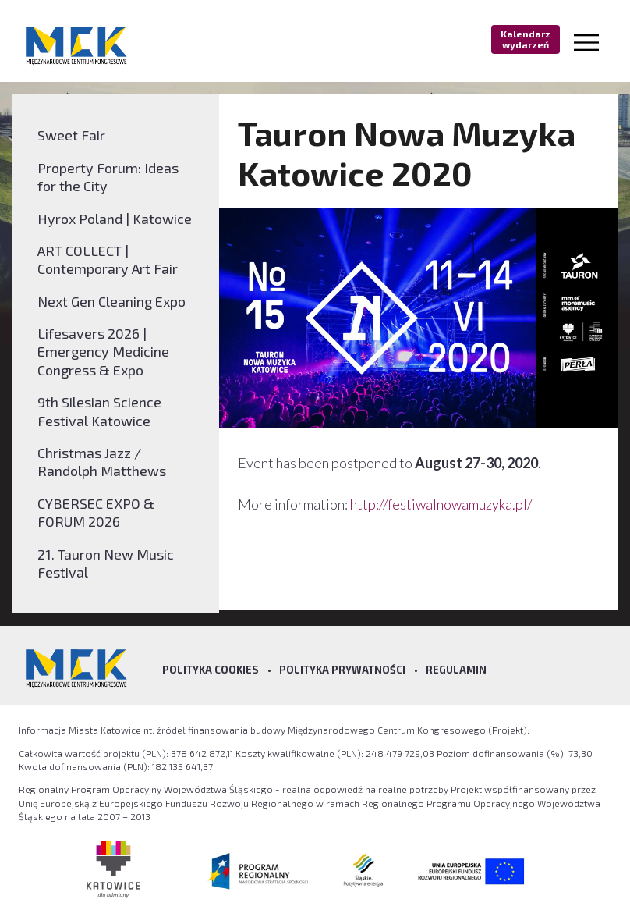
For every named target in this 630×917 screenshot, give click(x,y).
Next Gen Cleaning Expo (111, 301)
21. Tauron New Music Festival (105, 563)
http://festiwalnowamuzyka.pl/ (441, 504)
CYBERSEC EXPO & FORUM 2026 (95, 512)
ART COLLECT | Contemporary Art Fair (107, 259)
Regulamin (456, 669)
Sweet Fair (71, 135)
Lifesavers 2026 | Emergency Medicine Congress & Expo (103, 352)
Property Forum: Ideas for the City (108, 176)
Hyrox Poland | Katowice (114, 218)
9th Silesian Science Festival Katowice (99, 410)
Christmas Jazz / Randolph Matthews (101, 461)
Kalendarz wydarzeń (525, 39)
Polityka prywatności (342, 669)
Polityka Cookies (210, 669)
